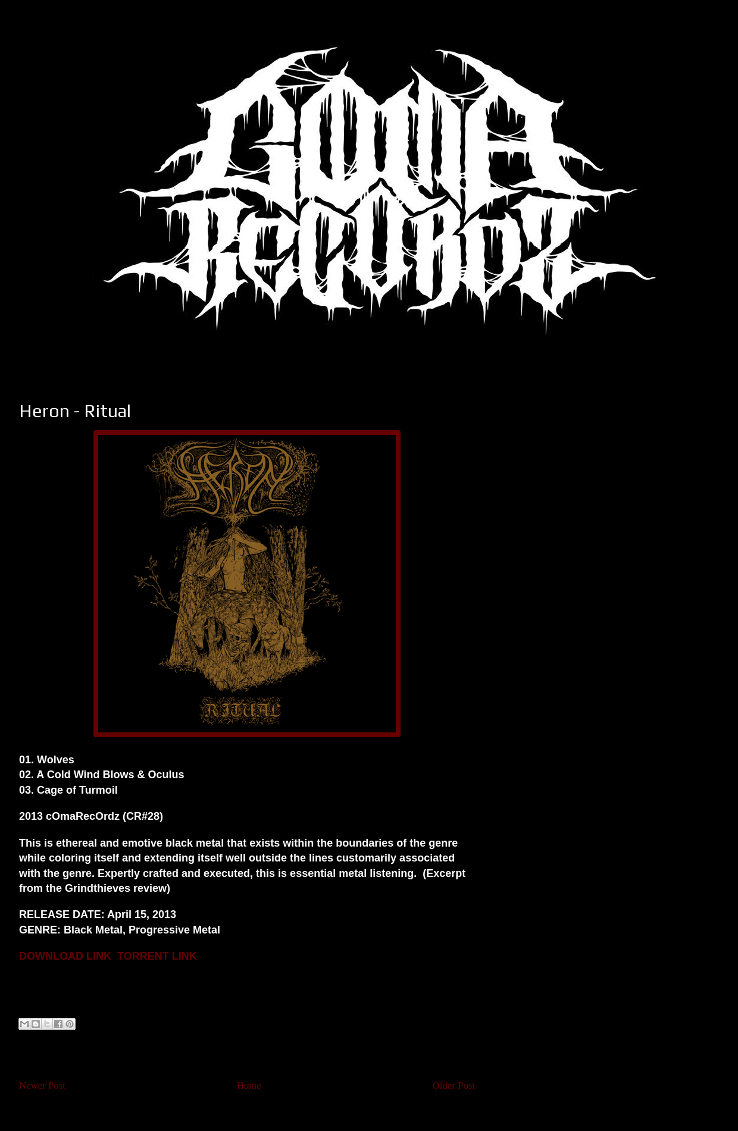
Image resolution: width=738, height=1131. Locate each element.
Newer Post (42, 1085)
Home (249, 1085)
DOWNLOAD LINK (65, 956)
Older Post (454, 1085)
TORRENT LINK (157, 956)
